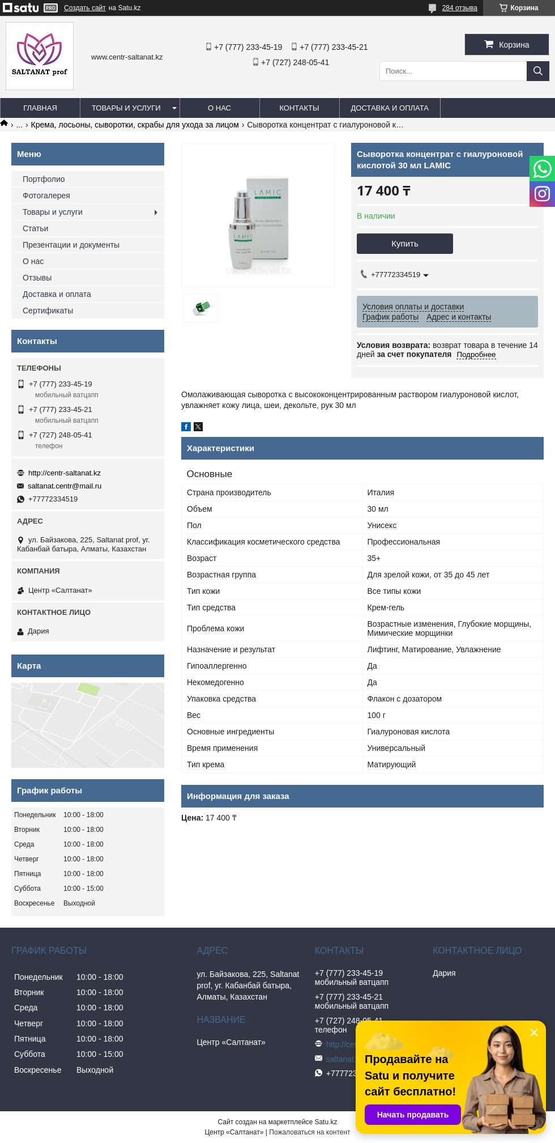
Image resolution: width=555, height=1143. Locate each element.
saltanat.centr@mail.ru (64, 486)
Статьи (35, 228)
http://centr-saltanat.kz (64, 473)
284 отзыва (459, 8)
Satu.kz (325, 1122)
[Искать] (538, 71)
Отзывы (37, 277)
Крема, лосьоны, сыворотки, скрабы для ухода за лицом (135, 124)
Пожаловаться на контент (309, 1132)
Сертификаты (48, 310)
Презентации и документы (71, 244)
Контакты (299, 108)
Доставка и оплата (390, 108)
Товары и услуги (126, 108)
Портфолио (44, 179)
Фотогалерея (46, 195)
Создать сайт (85, 8)
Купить (404, 243)
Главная (40, 108)
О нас (219, 108)
